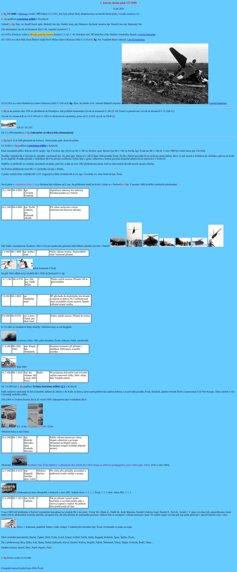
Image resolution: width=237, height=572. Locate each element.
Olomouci (23, 14)
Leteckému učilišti (26, 19)
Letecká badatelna (146, 34)
